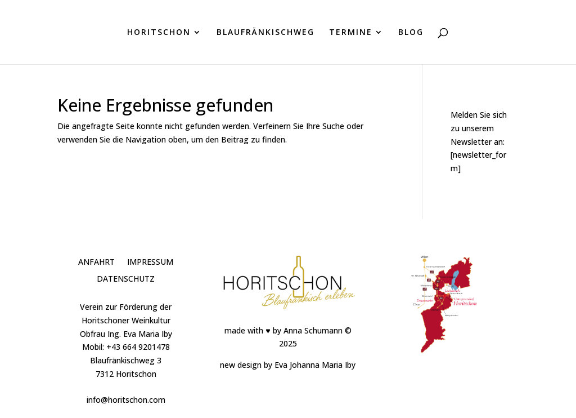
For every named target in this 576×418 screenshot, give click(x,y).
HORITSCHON (159, 32)
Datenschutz (126, 279)
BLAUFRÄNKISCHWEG (265, 32)
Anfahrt (96, 262)
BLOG (411, 32)
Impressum (150, 262)
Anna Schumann (313, 330)
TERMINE (350, 32)
